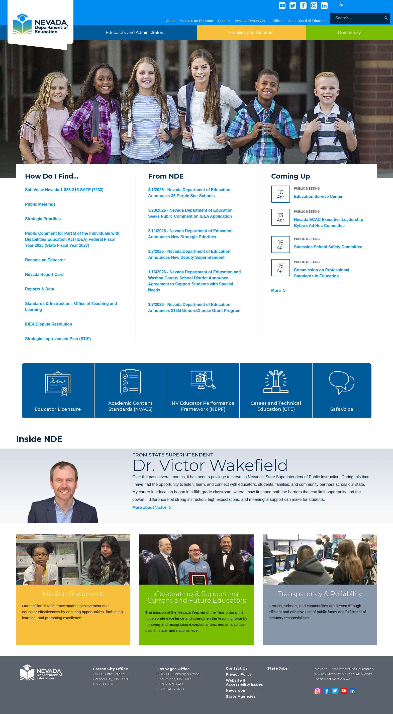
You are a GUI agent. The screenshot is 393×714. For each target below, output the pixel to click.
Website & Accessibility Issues (244, 682)
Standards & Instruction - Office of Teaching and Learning (71, 306)
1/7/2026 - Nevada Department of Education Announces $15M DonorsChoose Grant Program (194, 307)
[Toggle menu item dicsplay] (135, 33)
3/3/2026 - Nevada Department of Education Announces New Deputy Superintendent (189, 254)
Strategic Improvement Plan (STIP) (58, 339)
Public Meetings (40, 204)
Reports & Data (39, 289)
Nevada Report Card (251, 21)
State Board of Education (307, 21)
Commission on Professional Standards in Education (321, 273)
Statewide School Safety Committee (328, 247)
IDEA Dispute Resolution (48, 324)
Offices (277, 21)
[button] (58, 390)
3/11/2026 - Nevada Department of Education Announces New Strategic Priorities (190, 234)
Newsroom (236, 690)
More (276, 290)
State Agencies (241, 696)
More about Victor (149, 508)
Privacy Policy (239, 674)
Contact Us (236, 668)
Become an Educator (196, 21)
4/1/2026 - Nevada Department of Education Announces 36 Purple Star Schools (189, 193)
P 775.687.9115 (104, 684)
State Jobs (277, 668)
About (170, 21)
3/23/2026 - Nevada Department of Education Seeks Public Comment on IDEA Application (190, 213)
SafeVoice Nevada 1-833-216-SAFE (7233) (64, 190)
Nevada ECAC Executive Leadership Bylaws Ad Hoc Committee (328, 222)
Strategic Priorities (43, 219)
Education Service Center (318, 196)
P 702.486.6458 (170, 684)
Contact (224, 21)
